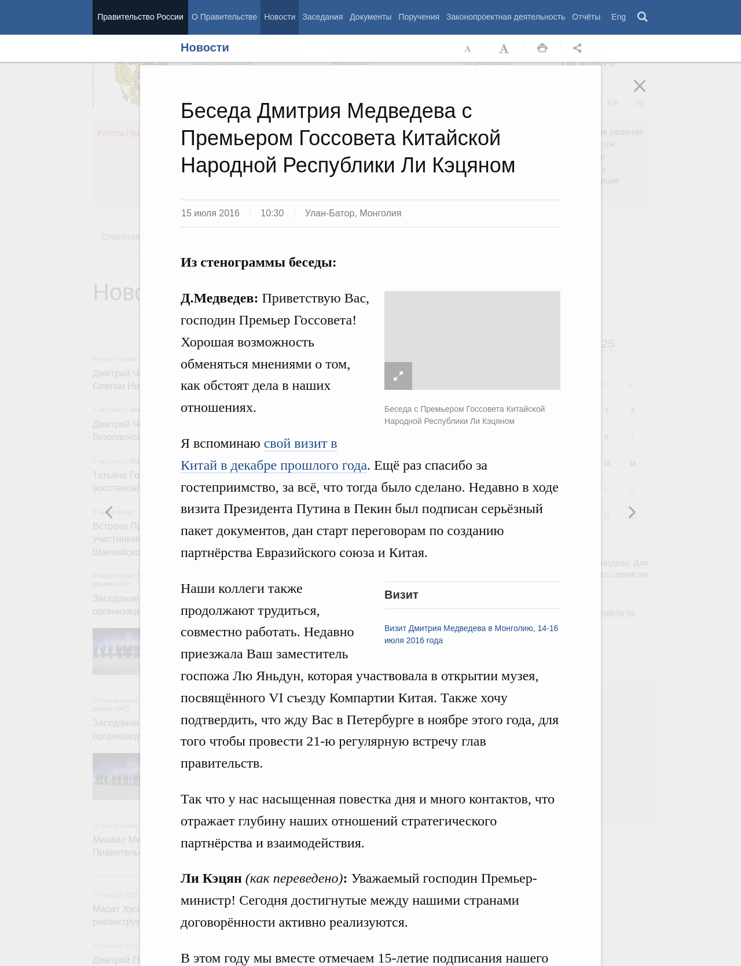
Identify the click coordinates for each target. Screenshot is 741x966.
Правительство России (140, 16)
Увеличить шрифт (505, 48)
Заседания (322, 16)
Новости (279, 16)
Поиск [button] (643, 17)
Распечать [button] (542, 48)
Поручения (418, 16)
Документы (370, 16)
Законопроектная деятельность (505, 16)
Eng (618, 16)
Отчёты (586, 16)
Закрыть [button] (648, 94)
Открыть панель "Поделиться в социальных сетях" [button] (579, 48)
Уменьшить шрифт (468, 48)
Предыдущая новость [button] (631, 512)
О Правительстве (224, 16)
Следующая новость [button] (109, 512)
